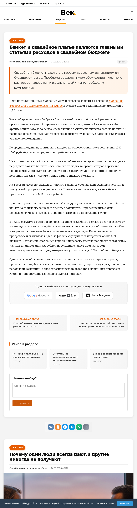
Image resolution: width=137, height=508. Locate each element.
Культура (105, 19)
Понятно (124, 503)
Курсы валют (28, 3)
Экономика (34, 19)
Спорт (83, 19)
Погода (44, 3)
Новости (11, 3)
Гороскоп (59, 3)
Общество (60, 19)
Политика (9, 19)
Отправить (22, 403)
